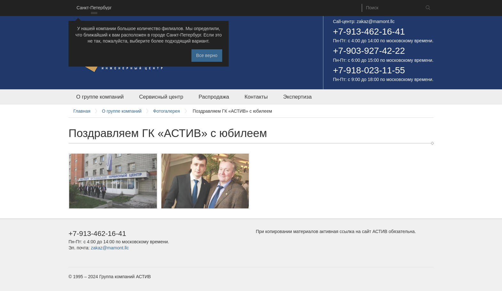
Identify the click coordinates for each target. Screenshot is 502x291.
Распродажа (213, 97)
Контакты (256, 97)
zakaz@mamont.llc (375, 21)
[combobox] (94, 8)
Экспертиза (297, 97)
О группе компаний (100, 97)
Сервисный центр (161, 97)
